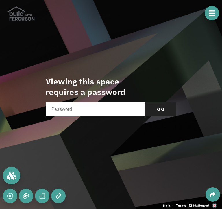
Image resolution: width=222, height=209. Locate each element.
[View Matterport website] (199, 205)
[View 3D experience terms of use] (181, 205)
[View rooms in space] (11, 175)
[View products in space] (212, 13)
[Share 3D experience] (213, 194)
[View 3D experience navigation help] (169, 205)
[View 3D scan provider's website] (214, 205)
